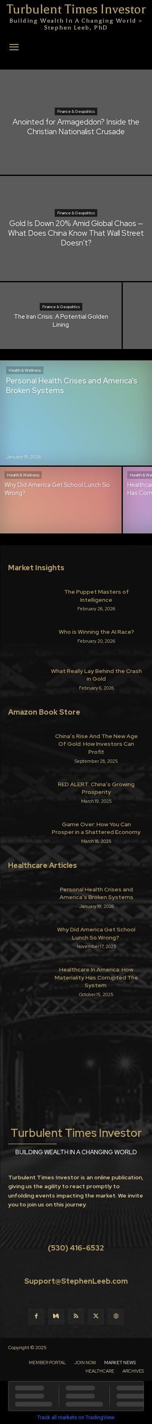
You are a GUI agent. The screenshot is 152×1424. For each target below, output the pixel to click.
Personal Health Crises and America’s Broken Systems (96, 893)
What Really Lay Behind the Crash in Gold (96, 675)
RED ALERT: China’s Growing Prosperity (96, 788)
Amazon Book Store (44, 712)
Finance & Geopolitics (76, 111)
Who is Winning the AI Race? (96, 631)
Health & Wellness (25, 370)
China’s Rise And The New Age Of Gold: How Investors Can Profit (96, 743)
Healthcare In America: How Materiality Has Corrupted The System (96, 977)
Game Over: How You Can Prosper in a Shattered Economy (96, 828)
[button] (14, 47)
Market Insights (36, 567)
